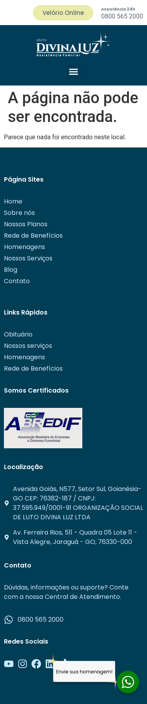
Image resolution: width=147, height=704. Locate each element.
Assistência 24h (118, 9)
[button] (73, 71)
